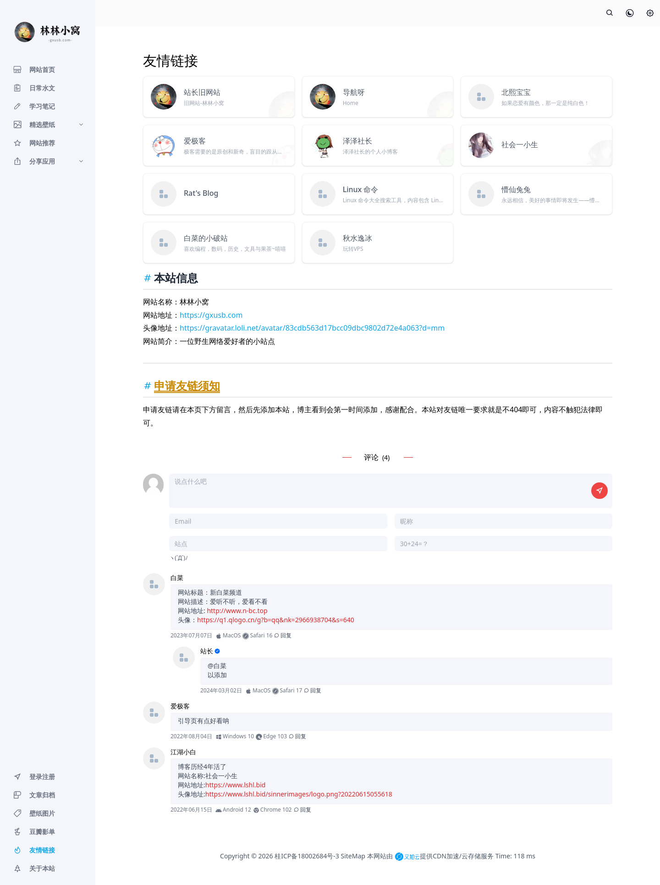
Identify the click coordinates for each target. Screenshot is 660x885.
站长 (206, 651)
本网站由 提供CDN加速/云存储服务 (430, 856)
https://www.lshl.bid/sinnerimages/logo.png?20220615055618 (298, 794)
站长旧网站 (202, 92)
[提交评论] (599, 490)
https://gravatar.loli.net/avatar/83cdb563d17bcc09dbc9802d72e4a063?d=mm (312, 328)
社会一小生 (519, 144)
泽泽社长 (357, 141)
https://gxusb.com (211, 315)
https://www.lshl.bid (235, 784)
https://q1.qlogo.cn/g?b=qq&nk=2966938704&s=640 (275, 619)
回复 (283, 635)
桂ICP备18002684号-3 (307, 856)
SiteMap (353, 856)
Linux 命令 (361, 189)
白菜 (176, 577)
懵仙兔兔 (516, 189)
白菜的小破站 (206, 238)
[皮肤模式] (629, 13)
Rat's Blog (201, 193)
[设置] (649, 13)
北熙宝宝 (516, 92)
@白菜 (217, 665)
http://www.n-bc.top (237, 610)
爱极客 (195, 141)
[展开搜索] (609, 13)
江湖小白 (183, 751)
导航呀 (354, 92)
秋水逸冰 (357, 238)
